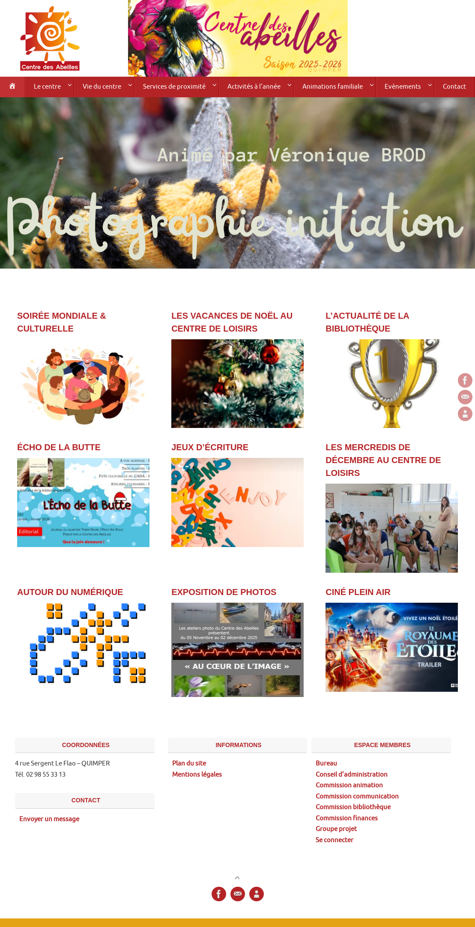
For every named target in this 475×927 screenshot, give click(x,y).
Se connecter (334, 840)
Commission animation (349, 785)
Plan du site (189, 764)
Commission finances (347, 818)
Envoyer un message (49, 819)
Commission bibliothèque (353, 807)
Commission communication (357, 796)
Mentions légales (197, 775)
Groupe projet (336, 829)
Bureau (326, 764)
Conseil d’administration (352, 775)
